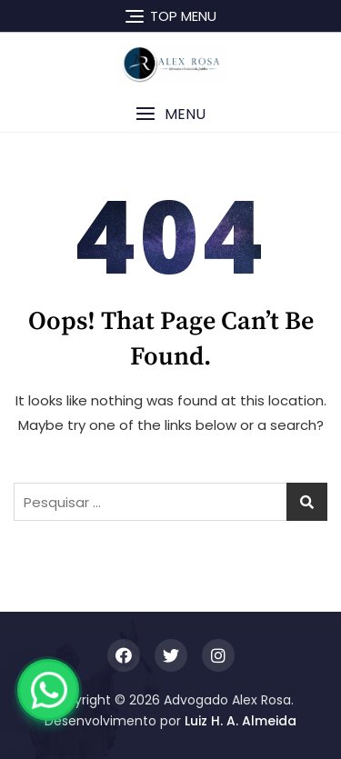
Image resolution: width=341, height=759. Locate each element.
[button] (170, 114)
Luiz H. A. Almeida (240, 721)
